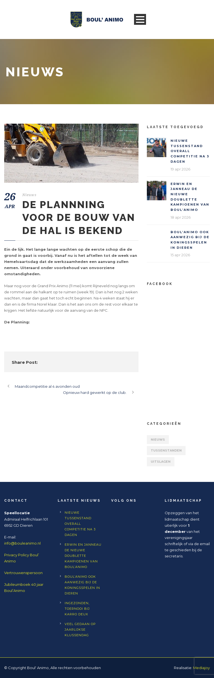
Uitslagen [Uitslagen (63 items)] (161, 462)
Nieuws (29, 195)
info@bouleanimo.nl (22, 543)
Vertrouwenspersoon (23, 572)
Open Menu (140, 19)
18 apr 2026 (181, 217)
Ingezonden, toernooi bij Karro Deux (77, 608)
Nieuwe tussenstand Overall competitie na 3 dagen (190, 151)
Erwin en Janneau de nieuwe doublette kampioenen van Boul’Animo (83, 556)
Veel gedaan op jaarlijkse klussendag (80, 629)
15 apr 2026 (180, 255)
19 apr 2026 (180, 169)
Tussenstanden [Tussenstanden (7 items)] (166, 450)
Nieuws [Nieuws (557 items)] (158, 440)
